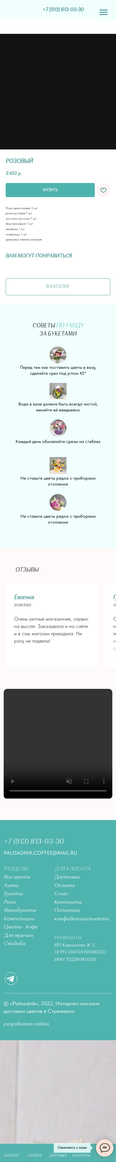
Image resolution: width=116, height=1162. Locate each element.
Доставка (67, 877)
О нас (61, 894)
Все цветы (17, 877)
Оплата (64, 885)
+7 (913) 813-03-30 (34, 841)
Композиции (19, 919)
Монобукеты (20, 910)
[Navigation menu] (104, 12)
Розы (10, 902)
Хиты (11, 885)
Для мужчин (18, 935)
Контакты (68, 902)
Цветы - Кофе (21, 927)
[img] (21, 10)
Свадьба (14, 944)
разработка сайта (26, 1024)
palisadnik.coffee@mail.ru (40, 853)
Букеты (13, 894)
